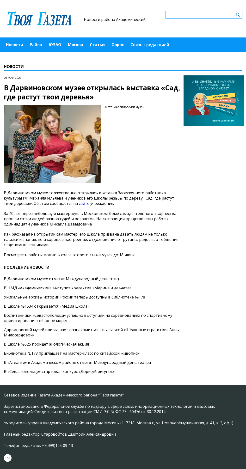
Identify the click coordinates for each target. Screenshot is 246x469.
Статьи (97, 44)
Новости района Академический (115, 19)
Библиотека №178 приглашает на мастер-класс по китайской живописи (72, 353)
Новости (14, 44)
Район (36, 44)
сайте (84, 203)
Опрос (117, 44)
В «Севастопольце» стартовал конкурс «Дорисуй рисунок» (59, 371)
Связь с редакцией (149, 44)
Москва (75, 44)
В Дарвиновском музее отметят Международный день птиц (61, 278)
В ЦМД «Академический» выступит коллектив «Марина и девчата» (67, 288)
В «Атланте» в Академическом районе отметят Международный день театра (77, 362)
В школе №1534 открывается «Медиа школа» (46, 306)
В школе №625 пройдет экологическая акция (46, 344)
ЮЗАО (55, 44)
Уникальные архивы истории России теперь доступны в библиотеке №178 (74, 297)
